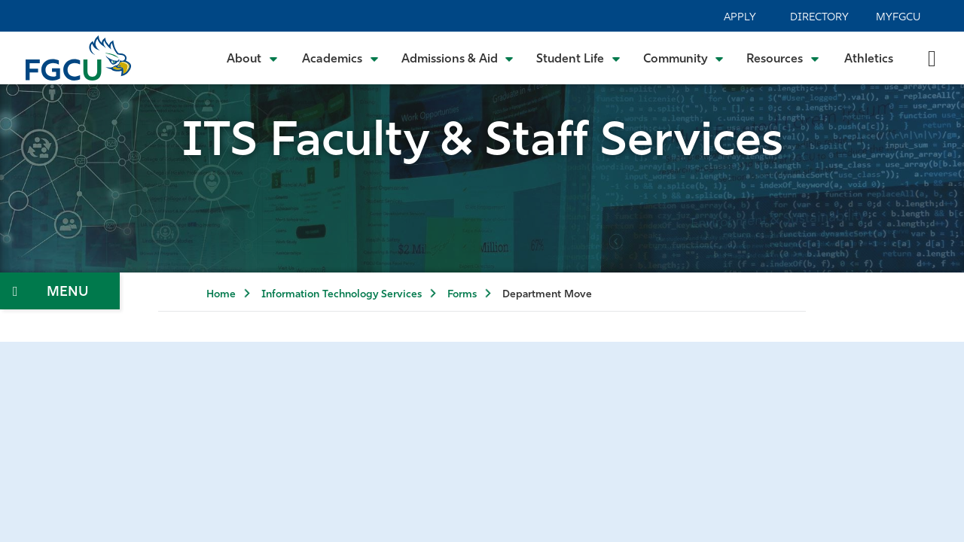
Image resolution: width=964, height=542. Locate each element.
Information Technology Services (341, 294)
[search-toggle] (932, 58)
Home (221, 294)
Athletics (868, 59)
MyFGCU (898, 17)
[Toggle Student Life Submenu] (578, 58)
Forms (462, 294)
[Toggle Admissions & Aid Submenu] (458, 58)
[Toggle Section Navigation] (60, 291)
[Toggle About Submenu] (253, 58)
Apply (740, 17)
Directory (819, 17)
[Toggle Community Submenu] (684, 58)
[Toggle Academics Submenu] (340, 58)
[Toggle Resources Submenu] (783, 58)
